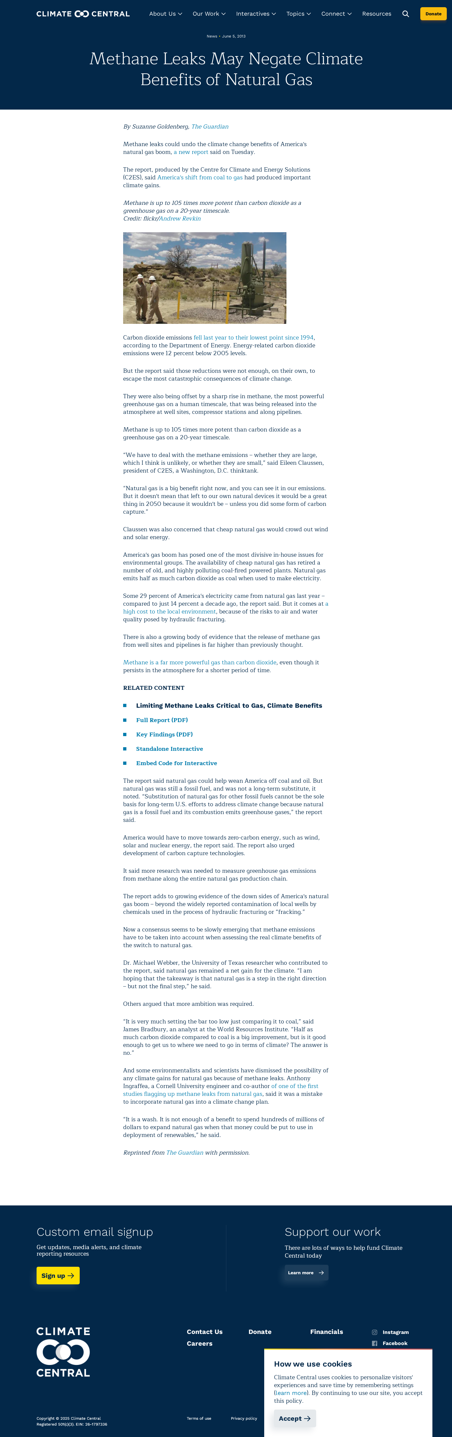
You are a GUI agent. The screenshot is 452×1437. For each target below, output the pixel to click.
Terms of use (199, 1418)
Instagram (390, 1332)
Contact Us (205, 1332)
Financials (326, 1332)
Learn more (306, 1273)
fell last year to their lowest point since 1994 (254, 337)
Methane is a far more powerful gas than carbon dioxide (199, 662)
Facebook (390, 1343)
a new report (191, 152)
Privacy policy (244, 1418)
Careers (200, 1343)
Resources (376, 13)
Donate (434, 13)
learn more (291, 1392)
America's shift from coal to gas (200, 177)
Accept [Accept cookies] (295, 1418)
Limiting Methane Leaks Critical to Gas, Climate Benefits (229, 705)
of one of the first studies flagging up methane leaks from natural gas (220, 1090)
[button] (165, 14)
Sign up (58, 1275)
